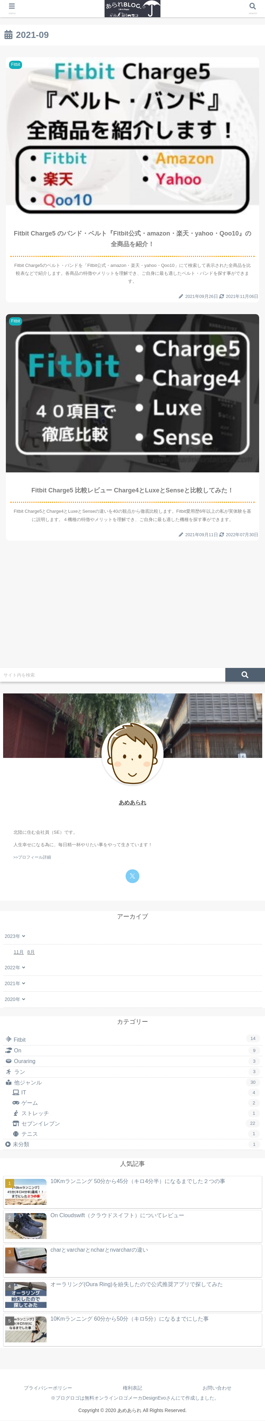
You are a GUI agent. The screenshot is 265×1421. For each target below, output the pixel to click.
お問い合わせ (217, 1388)
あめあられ (132, 803)
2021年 (12, 984)
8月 (31, 952)
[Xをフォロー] (132, 877)
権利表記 (132, 1388)
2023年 (12, 937)
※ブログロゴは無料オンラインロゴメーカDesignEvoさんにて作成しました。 (132, 1398)
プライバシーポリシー (48, 1388)
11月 (19, 952)
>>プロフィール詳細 (32, 857)
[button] (245, 675)
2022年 (12, 968)
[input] (112, 675)
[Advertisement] (132, 610)
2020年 (12, 1000)
